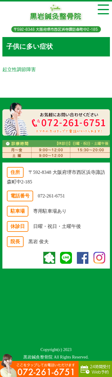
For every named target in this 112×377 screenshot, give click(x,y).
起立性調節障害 (19, 69)
